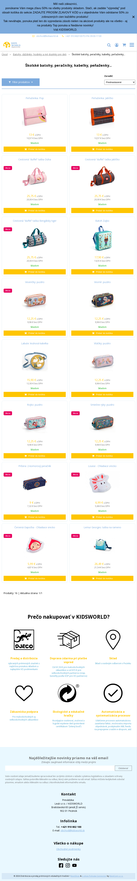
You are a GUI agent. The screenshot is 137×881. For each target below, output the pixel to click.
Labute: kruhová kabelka (34, 343)
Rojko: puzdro (35, 404)
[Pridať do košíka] (35, 149)
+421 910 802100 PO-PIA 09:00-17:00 (83, 36)
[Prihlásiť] (117, 44)
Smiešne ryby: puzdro (102, 404)
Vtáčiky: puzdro (102, 343)
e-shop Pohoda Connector (94, 876)
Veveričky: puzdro (34, 282)
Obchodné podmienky (68, 849)
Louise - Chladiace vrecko (102, 466)
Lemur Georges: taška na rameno (102, 527)
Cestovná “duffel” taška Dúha (34, 159)
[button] (109, 44)
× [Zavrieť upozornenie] (133, 17)
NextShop (75, 876)
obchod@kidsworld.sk (47, 36)
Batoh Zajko (102, 220)
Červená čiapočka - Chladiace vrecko (34, 527)
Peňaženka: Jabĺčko (102, 98)
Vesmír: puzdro (102, 282)
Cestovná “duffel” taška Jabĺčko (102, 159)
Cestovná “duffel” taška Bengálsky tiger (34, 220)
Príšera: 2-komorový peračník (34, 466)
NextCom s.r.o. (116, 876)
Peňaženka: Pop (35, 98)
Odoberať (123, 768)
